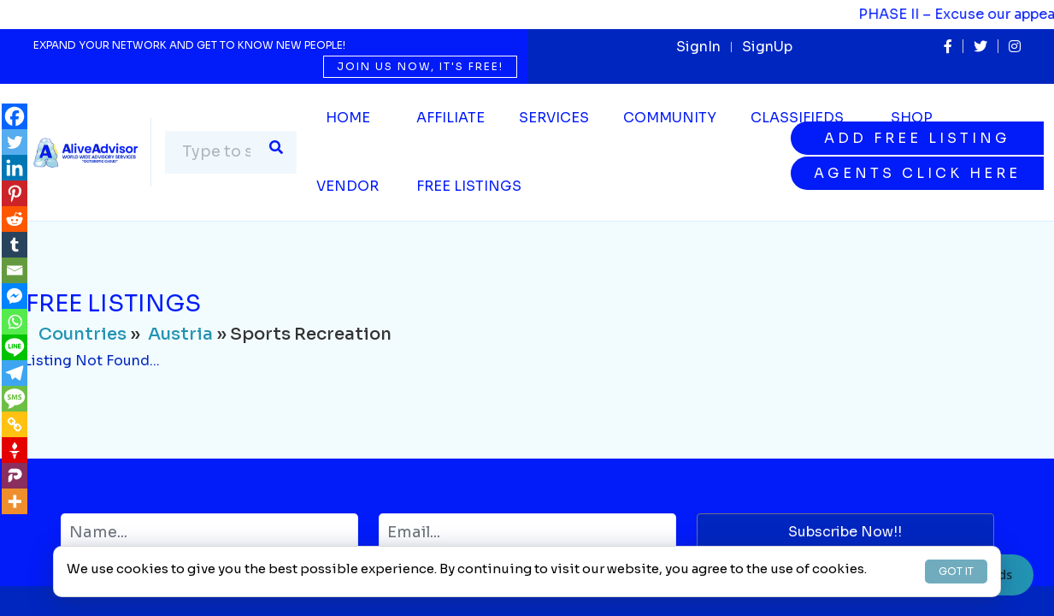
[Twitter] (14, 142)
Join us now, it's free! (420, 66)
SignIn (698, 47)
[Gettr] (14, 450)
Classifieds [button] (797, 118)
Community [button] (669, 118)
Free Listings (468, 186)
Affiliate (450, 118)
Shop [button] (912, 118)
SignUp (767, 47)
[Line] (14, 347)
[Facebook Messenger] (14, 296)
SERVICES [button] (554, 118)
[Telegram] (14, 373)
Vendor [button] (347, 186)
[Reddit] (14, 219)
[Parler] (14, 476)
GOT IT (956, 571)
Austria (180, 334)
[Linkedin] (14, 168)
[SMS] (14, 399)
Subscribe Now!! (845, 532)
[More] (14, 501)
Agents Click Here (917, 173)
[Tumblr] (14, 245)
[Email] (14, 270)
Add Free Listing (917, 138)
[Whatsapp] (14, 322)
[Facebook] (14, 116)
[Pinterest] (14, 193)
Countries (82, 334)
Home (348, 118)
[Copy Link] (14, 424)
